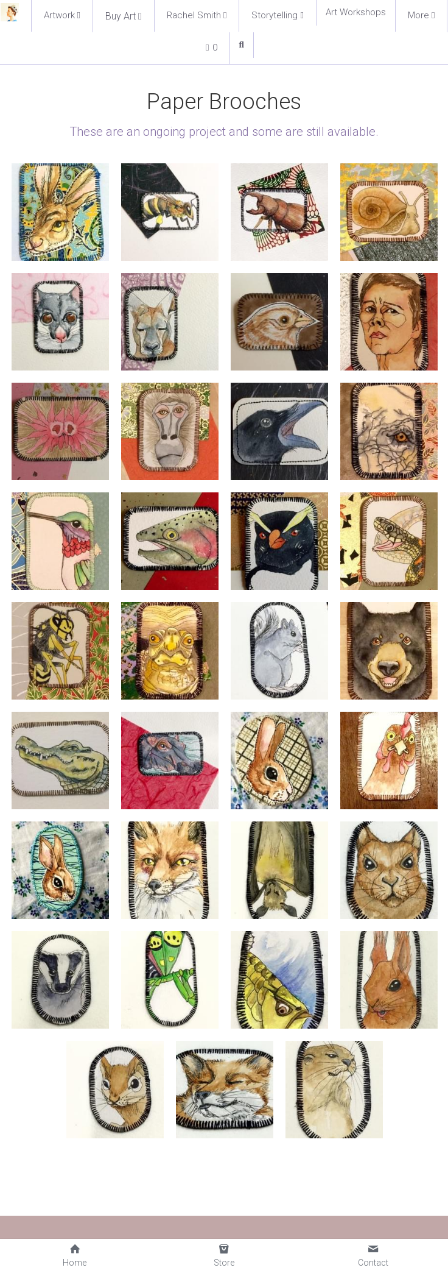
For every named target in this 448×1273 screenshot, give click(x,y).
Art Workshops (356, 12)
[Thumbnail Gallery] (60, 212)
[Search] (241, 45)
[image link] (10, 11)
